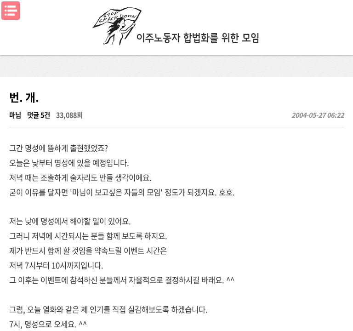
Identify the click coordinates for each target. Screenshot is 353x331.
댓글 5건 (38, 115)
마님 (15, 115)
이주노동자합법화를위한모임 (176, 25)
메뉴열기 (10, 10)
